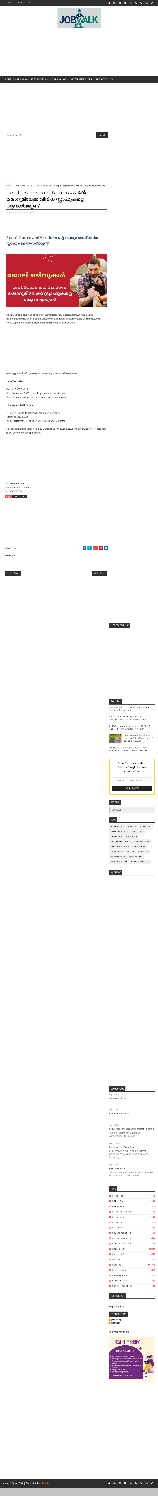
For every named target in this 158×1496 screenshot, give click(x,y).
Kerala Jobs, (29, 212)
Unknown (117, 927)
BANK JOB (132, 336)
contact (30, 2)
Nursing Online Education (30, 79)
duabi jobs (131, 346)
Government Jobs (81, 79)
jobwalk (116, 930)
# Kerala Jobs (19, 496)
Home (9, 2)
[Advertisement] (93, 52)
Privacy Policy (104, 79)
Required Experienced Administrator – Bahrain (131, 736)
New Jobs (143, 361)
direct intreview (119, 341)
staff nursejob (119, 371)
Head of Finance (117, 775)
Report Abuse (116, 913)
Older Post (99, 572)
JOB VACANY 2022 (140, 351)
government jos (119, 351)
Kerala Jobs (20, 185)
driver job (116, 346)
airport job (117, 336)
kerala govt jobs (120, 356)
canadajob (145, 336)
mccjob (131, 361)
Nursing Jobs (60, 79)
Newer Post (13, 572)
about (19, 2)
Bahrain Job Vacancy (119, 720)
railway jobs (135, 366)
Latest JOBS (117, 361)
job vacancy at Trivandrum (122, 754)
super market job (140, 371)
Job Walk (19, 1090)
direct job (137, 341)
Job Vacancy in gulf (118, 705)
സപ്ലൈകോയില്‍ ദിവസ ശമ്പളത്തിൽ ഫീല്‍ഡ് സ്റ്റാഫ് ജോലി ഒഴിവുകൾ (138, 248)
